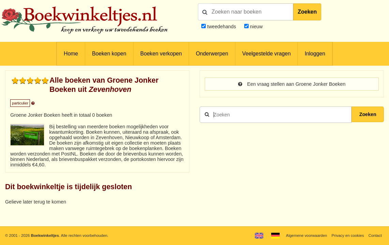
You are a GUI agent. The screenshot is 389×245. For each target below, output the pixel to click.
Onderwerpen (212, 53)
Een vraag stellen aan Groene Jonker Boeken (291, 84)
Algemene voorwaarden (306, 235)
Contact (375, 235)
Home (71, 53)
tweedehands (221, 26)
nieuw (256, 26)
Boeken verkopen (161, 53)
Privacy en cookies (347, 235)
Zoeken (307, 12)
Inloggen (315, 53)
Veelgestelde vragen (266, 53)
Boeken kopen (109, 53)
